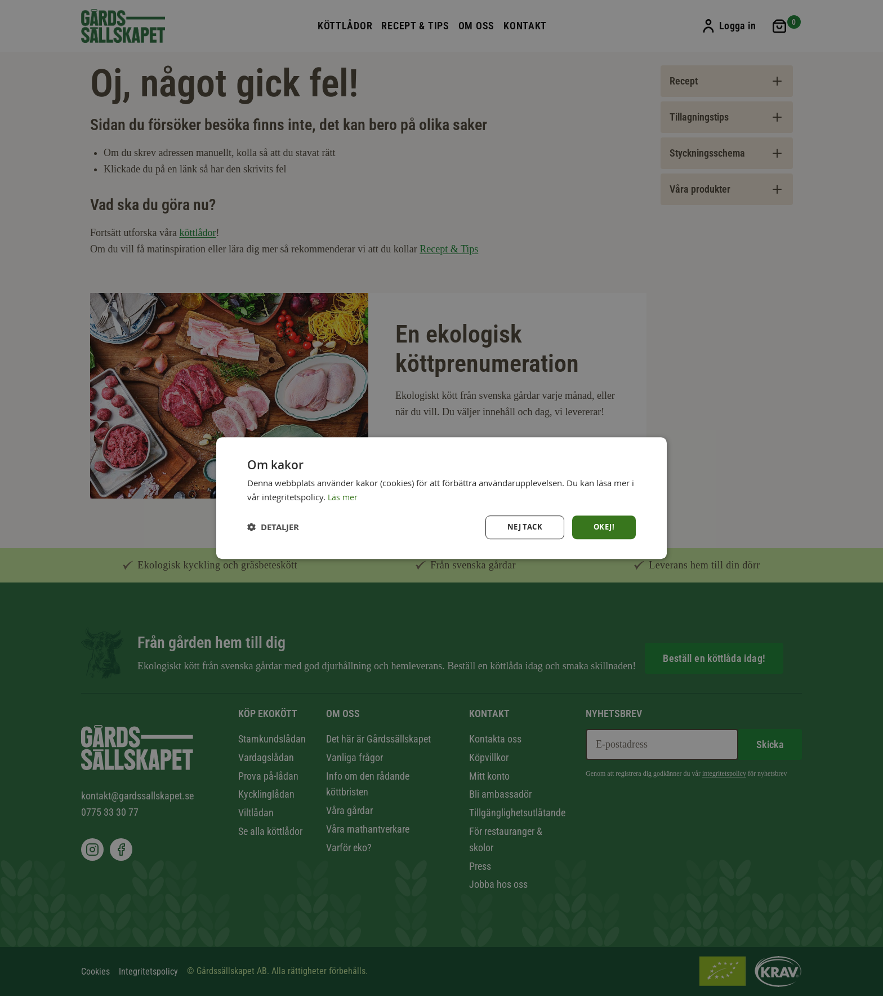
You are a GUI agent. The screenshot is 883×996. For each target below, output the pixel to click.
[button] (273, 527)
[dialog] (441, 498)
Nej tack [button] (522, 527)
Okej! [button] (603, 527)
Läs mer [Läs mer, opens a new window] (343, 496)
